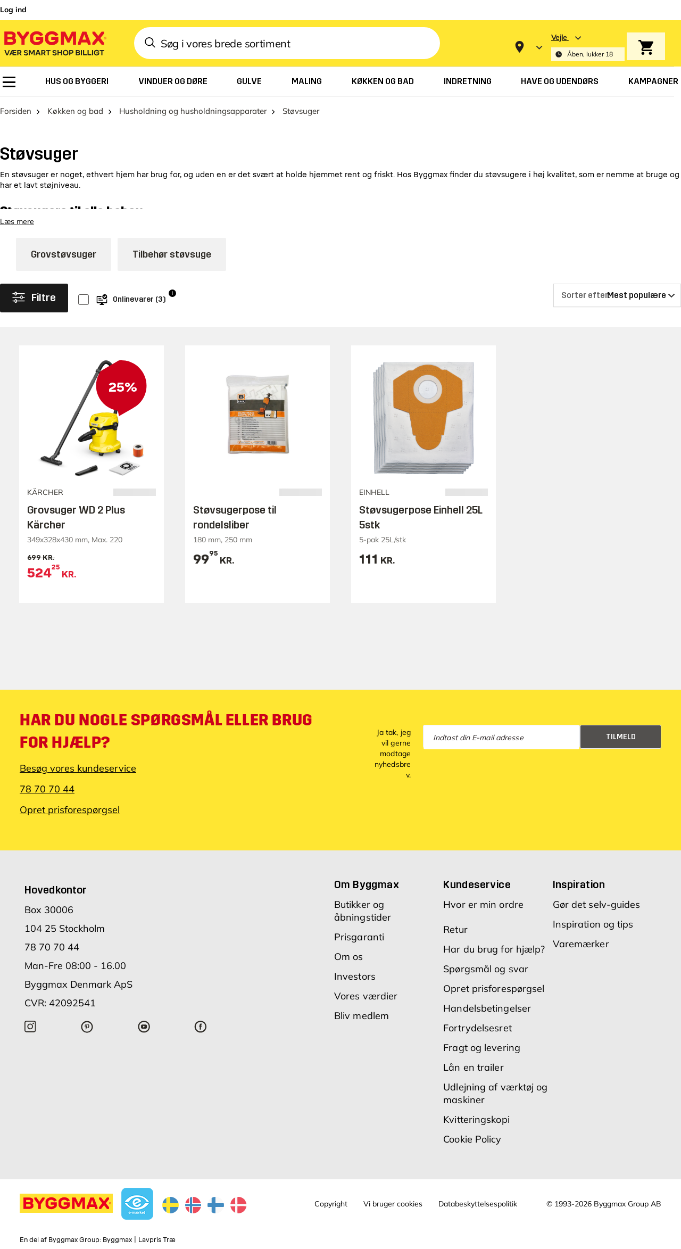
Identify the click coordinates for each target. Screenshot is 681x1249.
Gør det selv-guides (597, 904)
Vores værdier (365, 996)
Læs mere (17, 221)
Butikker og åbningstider (362, 910)
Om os (348, 956)
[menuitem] (9, 82)
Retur (455, 929)
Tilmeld (621, 736)
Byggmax (117, 1240)
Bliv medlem (361, 1016)
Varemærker (581, 944)
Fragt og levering (481, 1047)
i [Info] (172, 292)
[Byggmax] (54, 43)
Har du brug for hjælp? (494, 949)
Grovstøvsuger (63, 254)
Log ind (13, 9)
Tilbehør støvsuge (171, 254)
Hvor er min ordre (483, 904)
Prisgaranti (359, 937)
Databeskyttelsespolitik (477, 1204)
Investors (355, 976)
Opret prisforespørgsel (70, 810)
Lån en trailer (473, 1067)
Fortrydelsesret (477, 1028)
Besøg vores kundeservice (78, 768)
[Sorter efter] (617, 295)
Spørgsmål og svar (485, 969)
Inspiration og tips (593, 924)
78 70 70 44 (47, 789)
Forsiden (15, 111)
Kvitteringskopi (476, 1119)
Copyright (330, 1204)
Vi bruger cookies (392, 1204)
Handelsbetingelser (487, 1008)
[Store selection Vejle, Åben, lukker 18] (588, 47)
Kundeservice (477, 884)
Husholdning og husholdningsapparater (193, 111)
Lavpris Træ (157, 1240)
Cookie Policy (472, 1139)
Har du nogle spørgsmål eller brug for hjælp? (166, 731)
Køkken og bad (75, 111)
